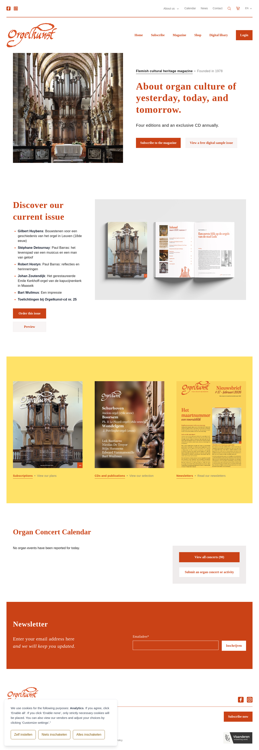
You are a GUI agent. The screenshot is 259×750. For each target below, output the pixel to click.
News (204, 8)
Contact (217, 8)
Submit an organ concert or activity (209, 572)
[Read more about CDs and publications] (129, 430)
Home (139, 35)
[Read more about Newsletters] (211, 430)
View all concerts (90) (209, 557)
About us (169, 8)
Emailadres (141, 636)
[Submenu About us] (177, 9)
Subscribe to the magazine (158, 143)
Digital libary (218, 35)
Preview (29, 326)
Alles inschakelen (88, 734)
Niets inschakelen (54, 734)
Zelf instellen (23, 734)
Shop (197, 35)
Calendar (190, 8)
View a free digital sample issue (211, 143)
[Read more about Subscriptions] (48, 430)
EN (249, 8)
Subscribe (158, 35)
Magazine (179, 35)
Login (244, 35)
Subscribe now (238, 716)
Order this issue (29, 313)
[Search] (229, 8)
